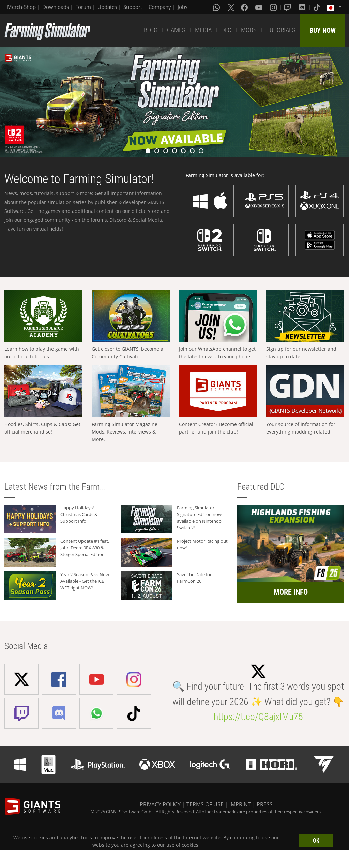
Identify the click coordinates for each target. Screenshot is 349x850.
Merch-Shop (21, 6)
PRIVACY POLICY (160, 804)
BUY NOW (322, 30)
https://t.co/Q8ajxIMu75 (258, 716)
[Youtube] (259, 7)
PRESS (265, 804)
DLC (226, 30)
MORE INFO (291, 592)
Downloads (55, 6)
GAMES (176, 30)
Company (160, 6)
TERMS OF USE (205, 804)
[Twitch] (288, 7)
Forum (83, 6)
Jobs (182, 6)
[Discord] (303, 7)
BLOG (150, 30)
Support (132, 6)
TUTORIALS (280, 30)
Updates (107, 6)
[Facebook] (245, 7)
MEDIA (203, 30)
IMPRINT (240, 804)
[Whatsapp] (217, 7)
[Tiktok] (317, 7)
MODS (249, 30)
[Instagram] (274, 7)
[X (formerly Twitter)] (231, 7)
